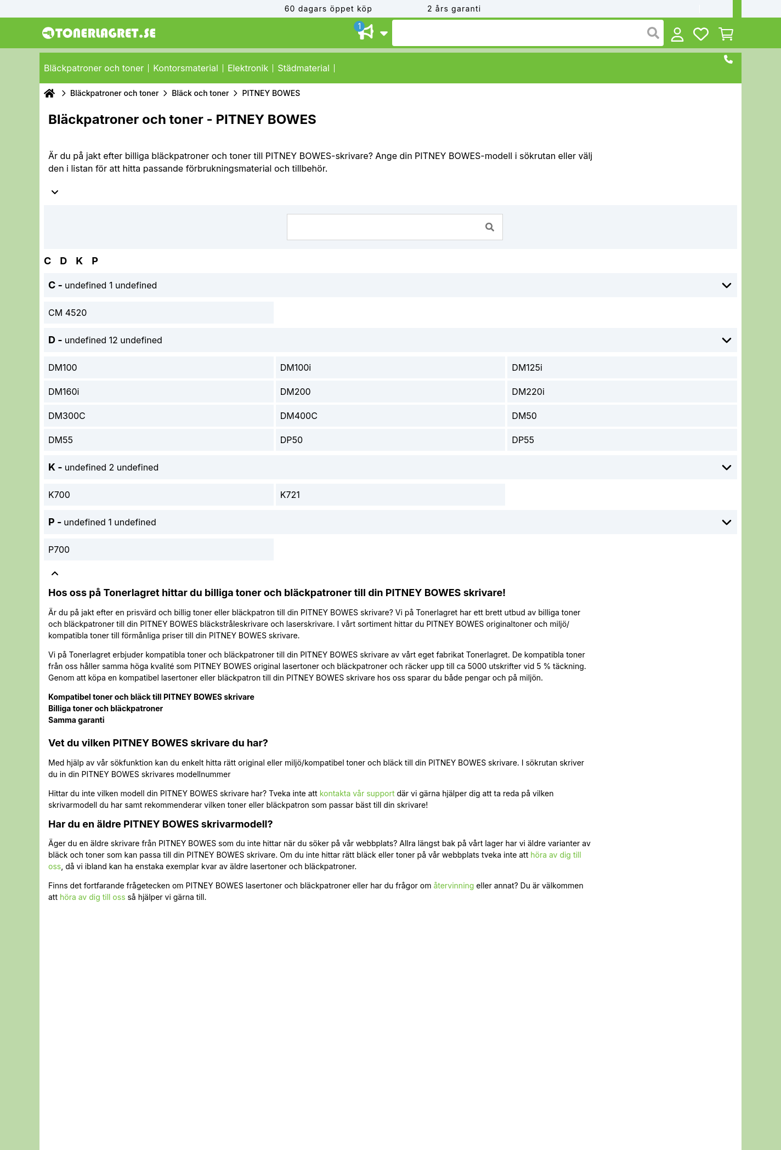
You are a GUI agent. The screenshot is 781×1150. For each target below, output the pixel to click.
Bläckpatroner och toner (114, 93)
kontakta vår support (357, 793)
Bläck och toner (200, 93)
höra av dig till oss (93, 897)
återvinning (453, 885)
